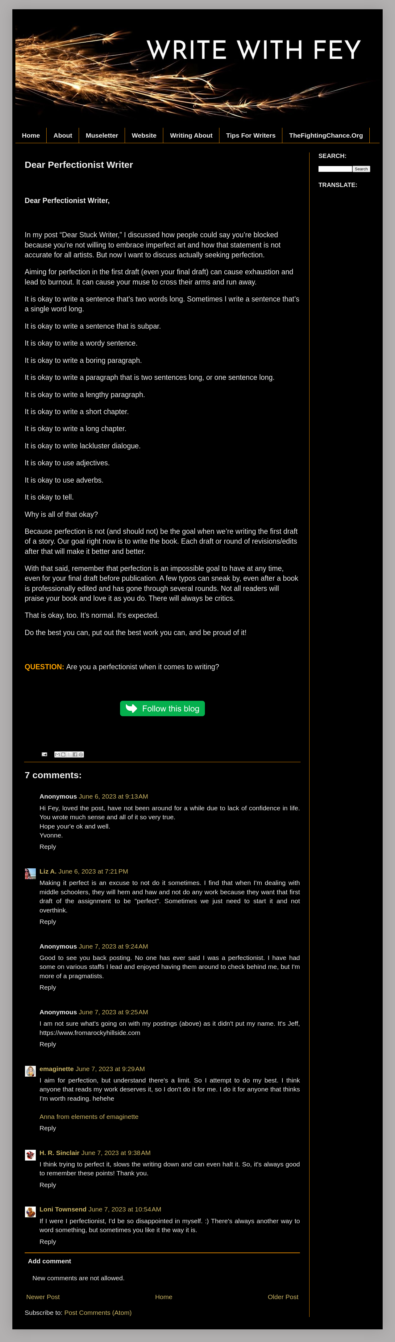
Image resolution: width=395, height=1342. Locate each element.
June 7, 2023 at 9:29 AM (110, 1068)
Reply (48, 846)
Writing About (191, 135)
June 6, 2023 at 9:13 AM (113, 796)
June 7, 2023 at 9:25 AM (113, 1012)
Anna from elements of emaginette (89, 1116)
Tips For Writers (251, 135)
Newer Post (43, 1296)
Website (144, 135)
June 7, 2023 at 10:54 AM (124, 1209)
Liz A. (48, 871)
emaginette (57, 1068)
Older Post (283, 1296)
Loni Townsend (63, 1209)
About (62, 135)
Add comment (49, 1261)
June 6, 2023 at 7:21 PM (93, 871)
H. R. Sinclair (60, 1152)
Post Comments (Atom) (97, 1312)
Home (31, 135)
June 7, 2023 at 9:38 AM (116, 1152)
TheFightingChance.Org (326, 135)
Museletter (102, 135)
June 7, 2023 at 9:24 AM (113, 946)
